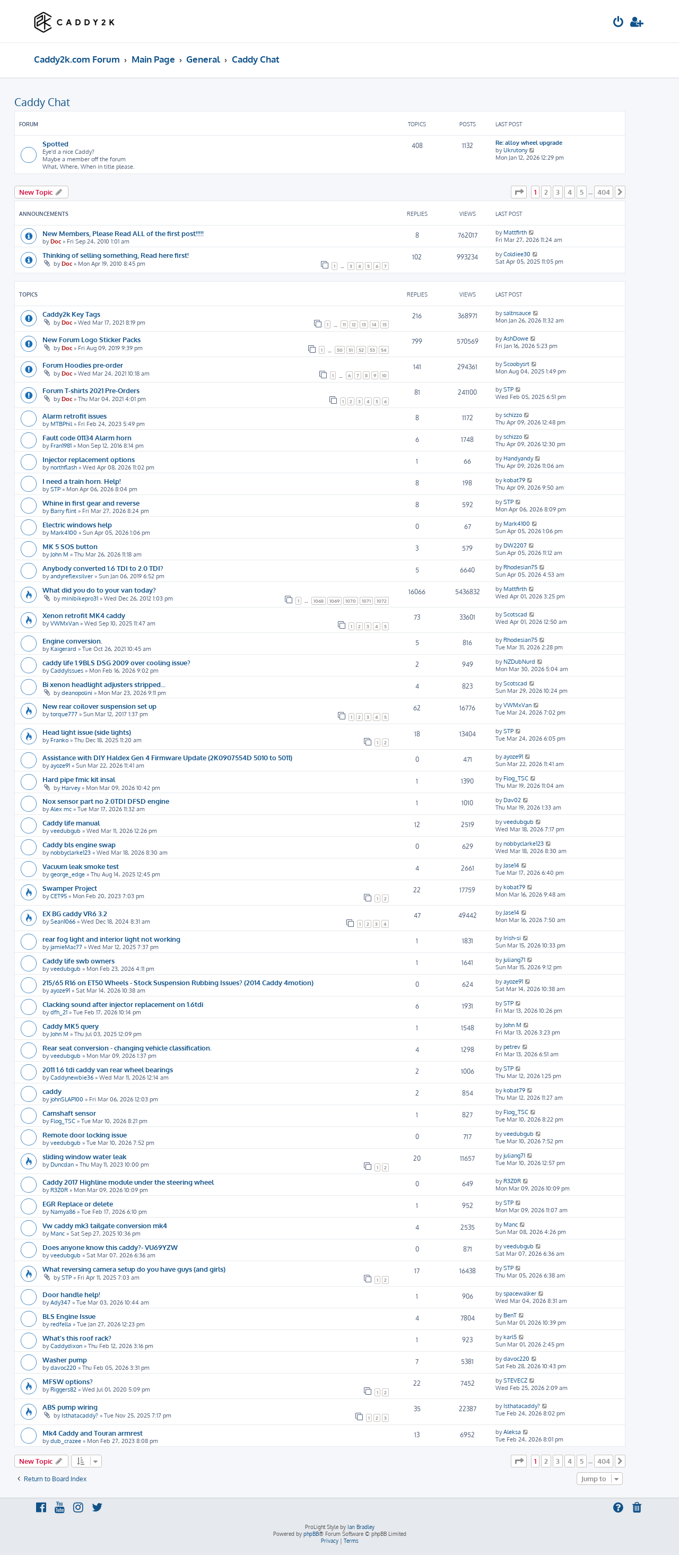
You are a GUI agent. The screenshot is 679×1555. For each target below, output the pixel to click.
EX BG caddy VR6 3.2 (74, 913)
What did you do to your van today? (99, 589)
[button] (519, 192)
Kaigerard (63, 649)
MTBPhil (61, 424)
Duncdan (62, 1164)
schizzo (512, 415)
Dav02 (512, 800)
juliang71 (514, 959)
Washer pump (64, 1359)
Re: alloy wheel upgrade (528, 142)
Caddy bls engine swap (79, 844)
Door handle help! (71, 1294)
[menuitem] (618, 23)
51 (351, 350)
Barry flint (63, 511)
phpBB (311, 1534)
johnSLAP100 (66, 1099)
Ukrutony (515, 150)
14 (374, 324)
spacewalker (519, 1293)
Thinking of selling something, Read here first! (115, 254)
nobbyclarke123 (70, 852)
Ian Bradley (361, 1527)
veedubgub (65, 831)
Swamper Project (69, 887)
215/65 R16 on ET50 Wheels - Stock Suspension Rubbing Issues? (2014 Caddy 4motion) (178, 982)
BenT (510, 1315)
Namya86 (62, 1211)
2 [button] (546, 192)
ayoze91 (60, 765)
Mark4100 (63, 532)
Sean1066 (62, 921)
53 (372, 350)
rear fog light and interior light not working (111, 938)
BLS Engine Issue (68, 1316)
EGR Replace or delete (77, 1203)
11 (344, 324)
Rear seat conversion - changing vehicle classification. (127, 1047)
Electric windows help (77, 524)
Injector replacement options (88, 459)
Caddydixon (66, 1346)
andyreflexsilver (71, 576)
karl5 (510, 1337)
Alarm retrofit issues (74, 415)
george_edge (67, 874)
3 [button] (558, 192)
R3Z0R (59, 1190)
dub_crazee (65, 1441)
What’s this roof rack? (76, 1337)
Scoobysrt (516, 364)
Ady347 (60, 1302)
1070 (350, 601)
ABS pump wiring (70, 1406)
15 (384, 324)
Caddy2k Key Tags (71, 313)
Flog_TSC (515, 778)
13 (364, 324)
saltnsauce (517, 313)
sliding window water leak (84, 1156)
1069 (334, 601)
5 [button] (582, 192)
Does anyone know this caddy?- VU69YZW (110, 1247)
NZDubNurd (519, 661)
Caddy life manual (71, 822)
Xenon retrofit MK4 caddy (83, 615)
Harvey (71, 788)
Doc (55, 241)
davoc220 (63, 1367)
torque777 (63, 714)
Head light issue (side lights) (86, 731)
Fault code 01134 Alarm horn (87, 437)
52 (361, 350)
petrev (511, 1046)
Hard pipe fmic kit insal (78, 779)
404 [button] (603, 192)
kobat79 (514, 480)
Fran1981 (61, 445)
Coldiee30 (516, 254)
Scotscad (515, 614)
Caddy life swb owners (78, 960)
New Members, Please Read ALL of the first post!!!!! (123, 233)
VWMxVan (64, 623)
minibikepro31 (80, 598)
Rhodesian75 (520, 567)
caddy (52, 1091)
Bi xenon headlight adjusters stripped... (104, 684)
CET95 (58, 896)
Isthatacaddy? (80, 1415)
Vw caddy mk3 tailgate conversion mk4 (104, 1225)
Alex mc (61, 809)
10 (384, 375)
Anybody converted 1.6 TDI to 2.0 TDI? (102, 567)
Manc (57, 1233)
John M (59, 554)
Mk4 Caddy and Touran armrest (92, 1432)
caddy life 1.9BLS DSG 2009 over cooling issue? (116, 662)
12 (354, 324)
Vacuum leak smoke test (80, 866)
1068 (319, 601)
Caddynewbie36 (71, 1077)
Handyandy (518, 458)
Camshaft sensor (69, 1112)
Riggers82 (63, 1389)
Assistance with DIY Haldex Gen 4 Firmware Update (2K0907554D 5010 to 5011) (167, 757)
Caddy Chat (42, 102)
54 (384, 350)
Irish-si (512, 938)
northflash (63, 467)
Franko (59, 740)
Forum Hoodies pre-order (82, 364)
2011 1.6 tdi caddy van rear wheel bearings (107, 1069)
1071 (366, 601)
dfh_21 (58, 1012)
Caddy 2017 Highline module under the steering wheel (128, 1181)
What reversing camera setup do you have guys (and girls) (133, 1268)
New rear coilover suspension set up (99, 705)
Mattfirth (515, 232)
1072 (382, 601)
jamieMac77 (66, 947)
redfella (60, 1324)
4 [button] (570, 192)
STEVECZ (515, 1380)
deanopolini (77, 693)
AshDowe (515, 338)
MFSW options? (67, 1381)
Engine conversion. (72, 640)
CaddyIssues (66, 670)
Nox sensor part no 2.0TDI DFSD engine (105, 800)
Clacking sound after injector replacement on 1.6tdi (122, 1004)
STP (508, 389)
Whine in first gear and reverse (91, 502)
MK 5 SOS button (70, 546)
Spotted (55, 143)
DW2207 (515, 545)
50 (340, 350)
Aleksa (512, 1432)
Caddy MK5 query (70, 1025)
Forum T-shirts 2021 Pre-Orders (91, 390)
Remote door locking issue (84, 1134)
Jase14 (511, 865)
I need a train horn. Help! (81, 480)
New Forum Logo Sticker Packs (91, 339)
